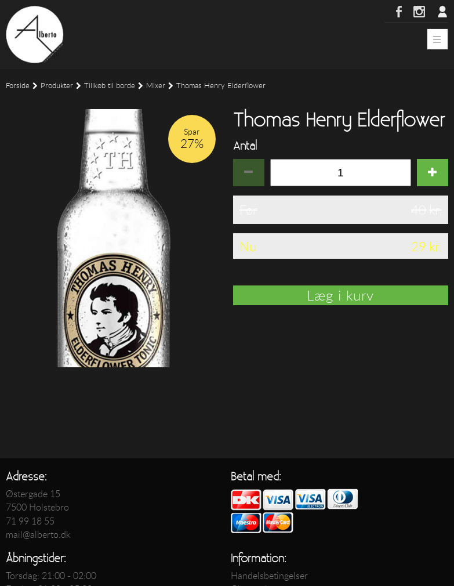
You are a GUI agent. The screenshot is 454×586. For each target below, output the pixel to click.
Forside (18, 85)
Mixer (155, 85)
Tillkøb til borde (109, 85)
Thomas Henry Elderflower (221, 85)
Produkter (57, 85)
